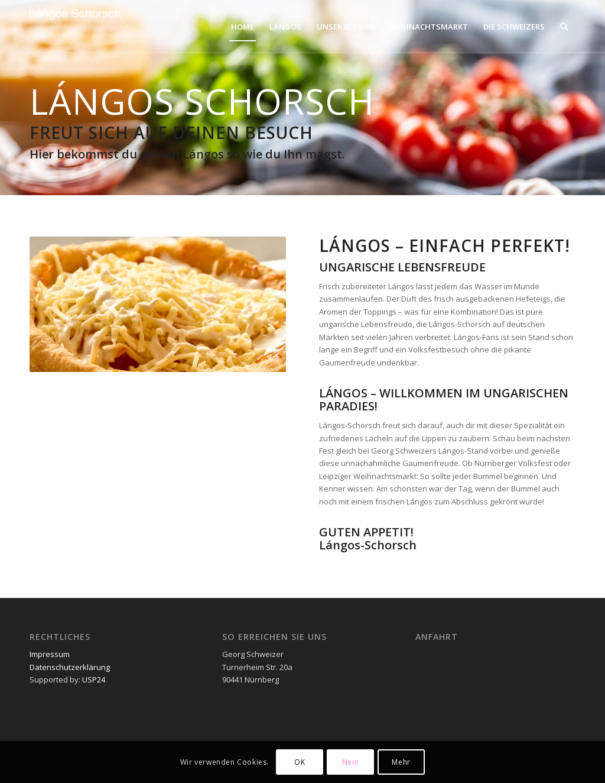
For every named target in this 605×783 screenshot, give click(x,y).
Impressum (50, 654)
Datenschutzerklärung (70, 667)
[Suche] (563, 27)
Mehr (401, 762)
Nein (350, 762)
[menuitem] (242, 27)
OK (299, 762)
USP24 (92, 679)
